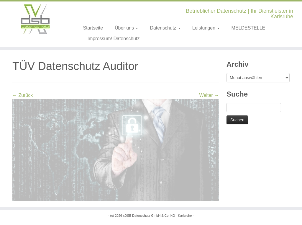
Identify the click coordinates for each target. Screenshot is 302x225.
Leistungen (206, 27)
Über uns (126, 27)
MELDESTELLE (248, 27)
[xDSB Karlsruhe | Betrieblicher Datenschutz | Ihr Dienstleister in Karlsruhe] (35, 19)
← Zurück (22, 95)
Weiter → (209, 95)
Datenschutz (165, 27)
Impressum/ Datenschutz (113, 38)
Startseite (93, 27)
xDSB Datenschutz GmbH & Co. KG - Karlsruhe (157, 215)
